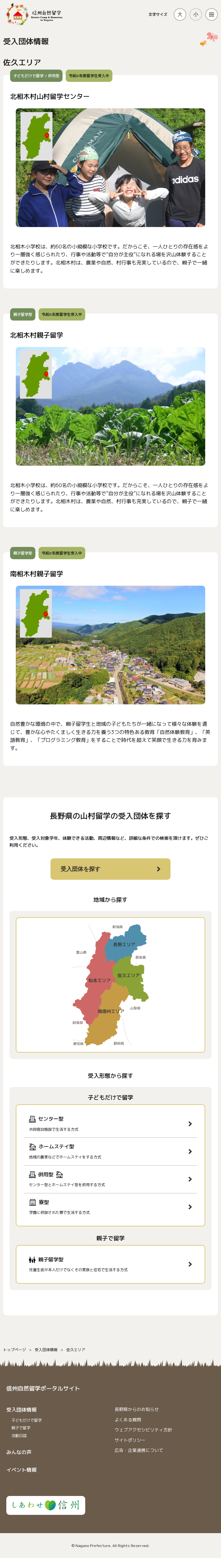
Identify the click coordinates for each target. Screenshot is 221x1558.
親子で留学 (20, 1427)
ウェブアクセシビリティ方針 (143, 1430)
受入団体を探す (80, 869)
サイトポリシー (130, 1440)
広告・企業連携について (139, 1450)
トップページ (14, 1349)
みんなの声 (19, 1452)
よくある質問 (128, 1420)
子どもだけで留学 (26, 1420)
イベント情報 (21, 1469)
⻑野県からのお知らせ (137, 1409)
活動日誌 (19, 1435)
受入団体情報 (46, 1349)
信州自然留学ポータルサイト (43, 1388)
